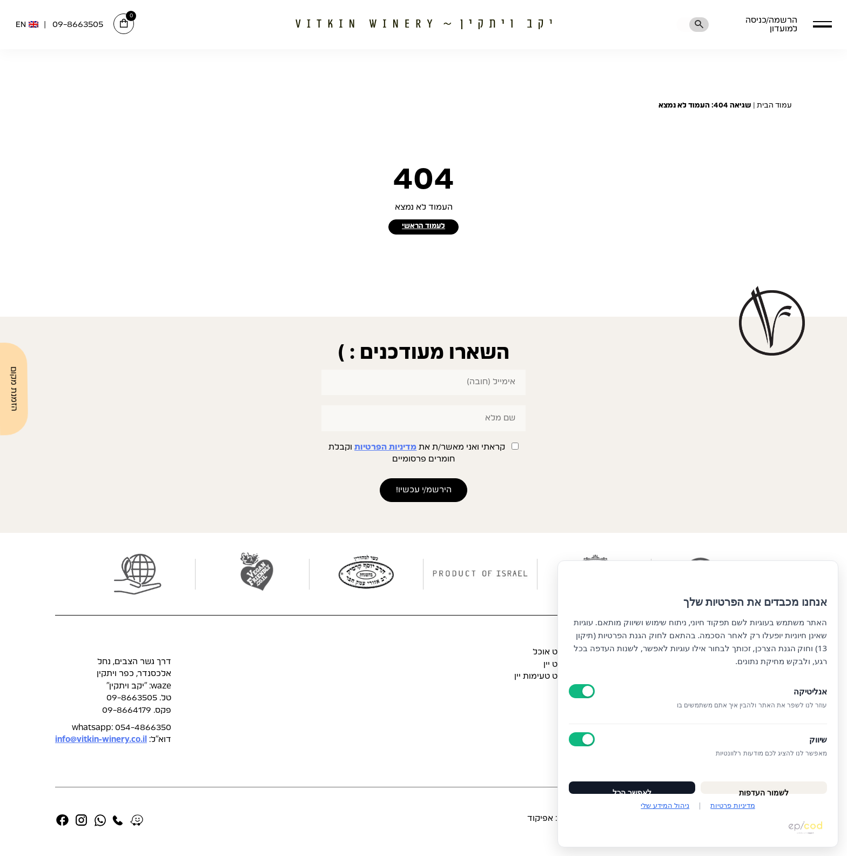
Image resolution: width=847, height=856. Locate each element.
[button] (822, 23)
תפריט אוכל (554, 655)
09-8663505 (77, 25)
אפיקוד (540, 822)
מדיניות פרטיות (732, 805)
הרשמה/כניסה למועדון (756, 25)
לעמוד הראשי (423, 228)
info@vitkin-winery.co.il (101, 743)
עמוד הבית (774, 105)
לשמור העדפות (764, 782)
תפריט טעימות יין (545, 680)
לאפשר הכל (632, 782)
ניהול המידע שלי (665, 805)
